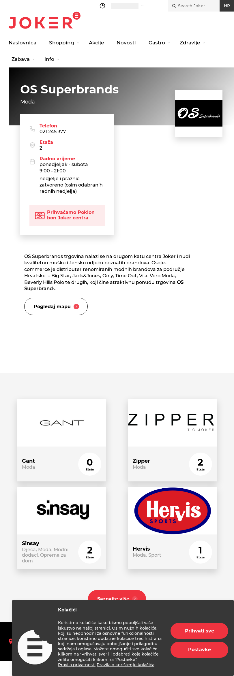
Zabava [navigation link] (21, 59)
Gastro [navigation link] (157, 43)
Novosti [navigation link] (126, 43)
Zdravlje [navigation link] (190, 43)
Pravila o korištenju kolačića (125, 664)
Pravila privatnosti (77, 664)
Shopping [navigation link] (61, 43)
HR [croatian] (227, 5)
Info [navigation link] (49, 59)
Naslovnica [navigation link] (22, 43)
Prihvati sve (199, 631)
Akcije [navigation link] (96, 43)
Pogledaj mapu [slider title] (57, 307)
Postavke (199, 649)
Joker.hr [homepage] (45, 20)
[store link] (61, 441)
